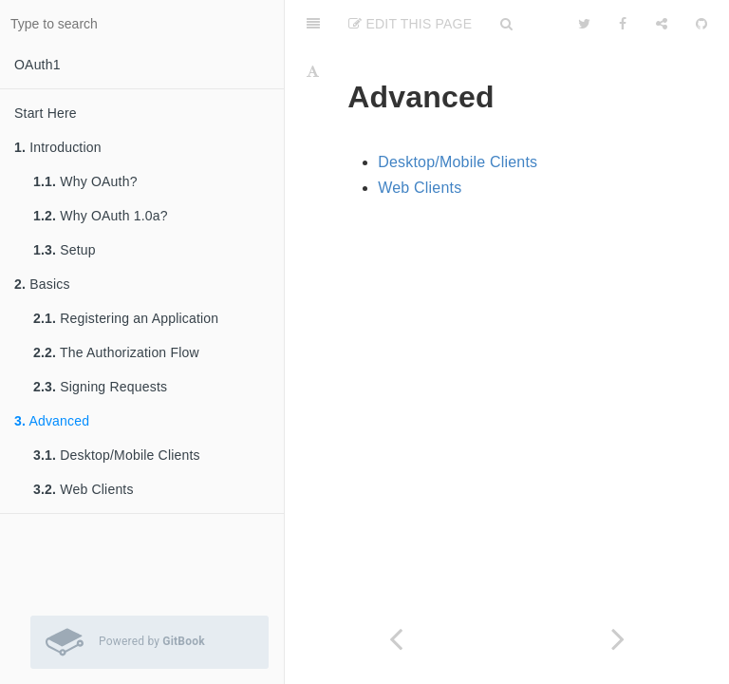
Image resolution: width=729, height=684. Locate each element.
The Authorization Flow (116, 352)
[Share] (662, 24)
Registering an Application (125, 318)
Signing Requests (100, 386)
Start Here (45, 113)
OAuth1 (37, 64)
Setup (64, 249)
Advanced (51, 420)
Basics (42, 284)
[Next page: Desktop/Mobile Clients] (618, 639)
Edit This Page (410, 23)
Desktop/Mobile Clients (116, 455)
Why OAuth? (85, 181)
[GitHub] (701, 24)
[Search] (506, 24)
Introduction (58, 147)
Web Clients (83, 489)
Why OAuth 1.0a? (100, 215)
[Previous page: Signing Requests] (396, 639)
